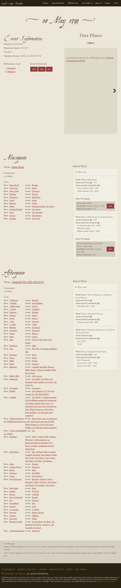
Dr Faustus (13, 346)
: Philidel (12, 303)
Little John (13, 188)
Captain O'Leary (15, 467)
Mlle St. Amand (49, 452)
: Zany (11, 322)
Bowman (12, 203)
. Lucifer (12, 325)
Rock (34, 470)
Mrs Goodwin (37, 522)
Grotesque (13, 519)
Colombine (13, 388)
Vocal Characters (15, 479)
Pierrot (12, 358)
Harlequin (13, 355)
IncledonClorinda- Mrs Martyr (43, 207)
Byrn (34, 452)
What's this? (82, 172)
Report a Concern (26, 570)
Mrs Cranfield (39, 382)
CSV (49, 69)
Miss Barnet (50, 485)
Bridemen (13, 367)
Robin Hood (18, 167)
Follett (34, 358)
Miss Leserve (37, 376)
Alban (11, 464)
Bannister (35, 479)
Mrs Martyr (36, 209)
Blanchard (28, 482)
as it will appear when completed (44, 428)
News (116, 3)
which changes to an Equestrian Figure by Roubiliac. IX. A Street (39, 443)
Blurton (35, 334)
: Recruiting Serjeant (16, 531)
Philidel (12, 391)
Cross (34, 507)
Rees (34, 504)
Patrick (11, 470)
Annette (12, 216)
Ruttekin (12, 194)
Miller (11, 361)
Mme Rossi (36, 388)
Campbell (35, 309)
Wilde (27, 370)
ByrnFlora (13, 437)
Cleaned (97, 43)
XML (42, 69)
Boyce (34, 355)
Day (33, 431)
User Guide (86, 3)
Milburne (35, 516)
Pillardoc (12, 328)
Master (34, 316)
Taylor (11, 364)
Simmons (35, 322)
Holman (35, 464)
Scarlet (11, 200)
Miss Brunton (37, 476)
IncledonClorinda (15, 209)
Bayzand (35, 300)
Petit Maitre (13, 488)
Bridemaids (13, 379)
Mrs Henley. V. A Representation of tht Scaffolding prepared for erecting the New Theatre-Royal (40, 401)
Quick (34, 188)
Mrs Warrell (29, 485)
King (43, 455)
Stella (11, 213)
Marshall (35, 501)
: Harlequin (13, 300)
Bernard (35, 194)
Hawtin (34, 361)
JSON (34, 69)
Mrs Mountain (37, 213)
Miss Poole (36, 219)
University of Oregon (15, 574)
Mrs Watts (45, 379)
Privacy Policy (56, 570)
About (97, 3)
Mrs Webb (36, 473)
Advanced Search (58, 3)
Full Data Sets (73, 3)
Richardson (36, 197)
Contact (107, 3)
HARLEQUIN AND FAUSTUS (28, 282)
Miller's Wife (14, 376)
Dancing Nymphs (15, 522)
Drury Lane (45, 404)
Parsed (109, 43)
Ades (11, 340)
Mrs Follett (36, 379)
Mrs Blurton (47, 461)
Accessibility (8, 570)
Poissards (12, 513)
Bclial (11, 337)
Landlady (12, 397)
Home (45, 3)
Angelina (12, 219)
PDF (70, 43)
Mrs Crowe (49, 382)
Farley (34, 346)
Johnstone (36, 467)
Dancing (12, 316)
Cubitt (34, 203)
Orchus (12, 334)
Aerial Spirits (14, 452)
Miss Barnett (36, 216)
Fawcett (35, 306)
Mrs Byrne (37, 525)
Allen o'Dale (14, 191)
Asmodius (13, 331)
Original (84, 43)
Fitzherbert (13, 197)
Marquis (12, 491)
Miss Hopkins (37, 303)
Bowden (35, 185)
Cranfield (35, 367)
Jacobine (12, 507)
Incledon (43, 479)
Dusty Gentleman (16, 498)
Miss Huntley (40, 485)
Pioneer (12, 495)
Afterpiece (11, 72)
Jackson (39, 370)
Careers (43, 570)
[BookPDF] (90, 91)
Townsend (35, 191)
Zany (11, 349)
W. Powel (35, 491)
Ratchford (43, 367)
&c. (32, 385)
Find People (81, 570)
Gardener (12, 516)
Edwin (11, 207)
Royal (34, 419)
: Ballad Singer (14, 306)
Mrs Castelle (30, 458)
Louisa (12, 476)
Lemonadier (14, 510)
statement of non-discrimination (106, 581)
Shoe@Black (14, 504)
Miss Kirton (39, 458)
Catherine (13, 473)
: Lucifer (12, 309)
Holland (35, 312)
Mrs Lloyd (37, 528)
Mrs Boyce (46, 525)
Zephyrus (13, 312)
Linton (34, 337)
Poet (11, 501)
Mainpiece (11, 68)
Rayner (33, 370)
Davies (34, 200)
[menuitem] (45, 3)
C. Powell (35, 510)
